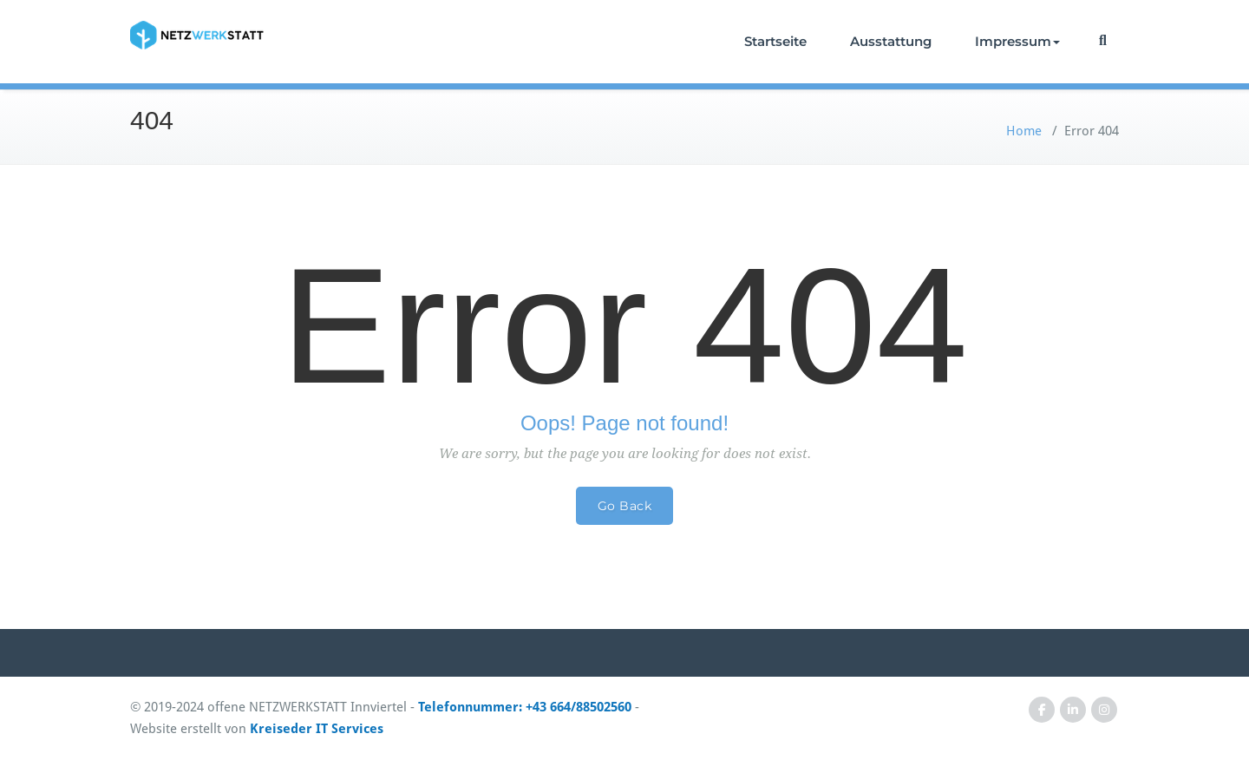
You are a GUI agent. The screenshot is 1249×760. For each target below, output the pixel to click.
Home (1024, 131)
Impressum (1017, 41)
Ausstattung (891, 41)
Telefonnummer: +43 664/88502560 (524, 707)
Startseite (775, 41)
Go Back (625, 506)
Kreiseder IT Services (316, 729)
